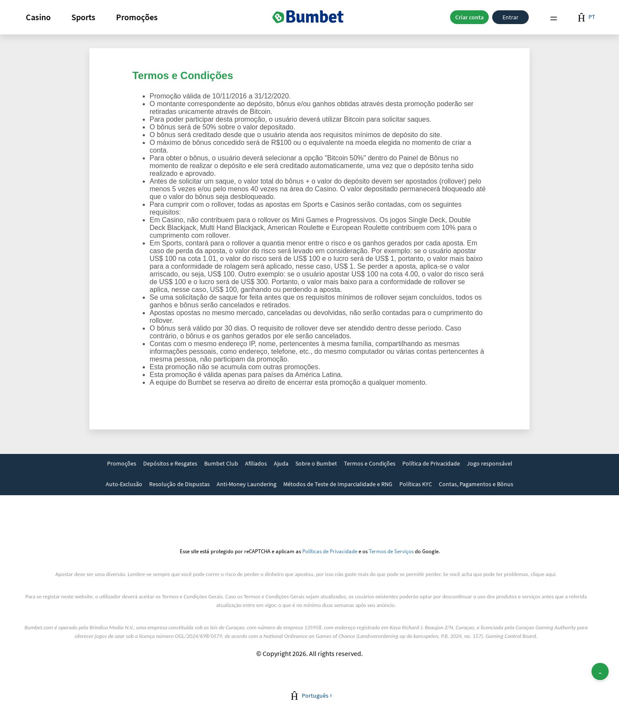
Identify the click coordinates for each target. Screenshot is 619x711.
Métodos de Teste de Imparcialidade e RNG (337, 484)
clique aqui (543, 574)
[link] (122, 464)
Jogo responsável (489, 463)
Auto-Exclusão (124, 484)
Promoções (137, 17)
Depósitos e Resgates (170, 463)
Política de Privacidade (431, 463)
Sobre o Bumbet (316, 463)
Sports (83, 17)
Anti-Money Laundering (246, 484)
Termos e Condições (369, 463)
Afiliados (256, 463)
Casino (38, 17)
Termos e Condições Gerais (192, 596)
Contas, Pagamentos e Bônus (476, 484)
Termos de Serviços (391, 551)
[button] (38, 17)
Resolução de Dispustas (179, 484)
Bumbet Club (221, 463)
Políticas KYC (415, 484)
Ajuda (281, 463)
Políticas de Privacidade (329, 551)
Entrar (510, 17)
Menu (554, 17)
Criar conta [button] (469, 17)
